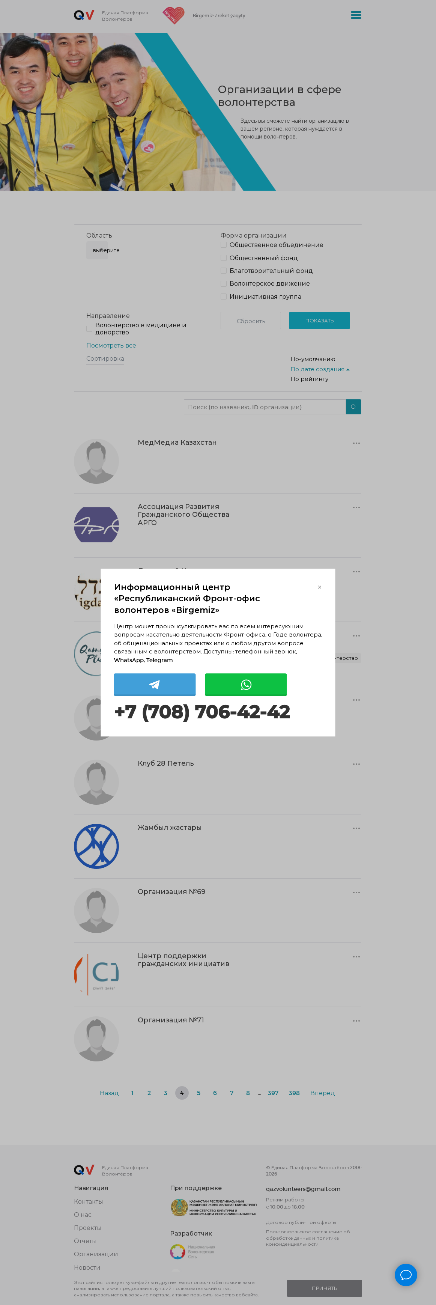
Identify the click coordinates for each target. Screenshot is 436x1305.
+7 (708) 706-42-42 (202, 712)
